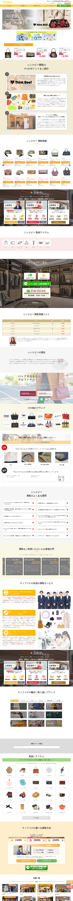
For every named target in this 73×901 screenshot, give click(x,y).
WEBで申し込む (26, 861)
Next (69, 165)
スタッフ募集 (51, 3)
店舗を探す (23, 5)
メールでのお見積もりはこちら (42, 871)
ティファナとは (50, 5)
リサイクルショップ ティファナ (7, 8)
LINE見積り (65, 5)
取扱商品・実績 (36, 5)
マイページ (68, 3)
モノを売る (9, 5)
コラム (45, 3)
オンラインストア (38, 3)
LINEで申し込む (47, 861)
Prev (3, 165)
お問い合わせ (59, 3)
